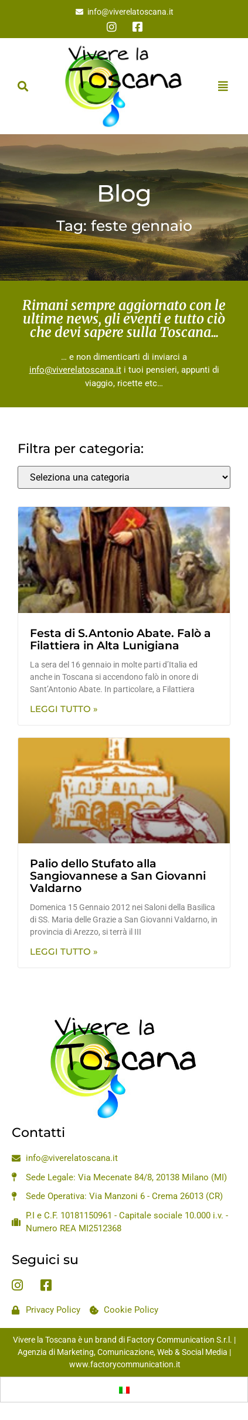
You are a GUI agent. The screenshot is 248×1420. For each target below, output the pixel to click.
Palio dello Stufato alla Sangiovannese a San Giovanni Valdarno (118, 876)
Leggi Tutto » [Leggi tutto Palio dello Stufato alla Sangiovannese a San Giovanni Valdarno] (64, 951)
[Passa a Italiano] (124, 1389)
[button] (22, 86)
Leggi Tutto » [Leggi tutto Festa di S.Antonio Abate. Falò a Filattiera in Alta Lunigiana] (64, 708)
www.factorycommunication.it (125, 1364)
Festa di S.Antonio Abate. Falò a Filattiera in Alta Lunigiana (120, 639)
